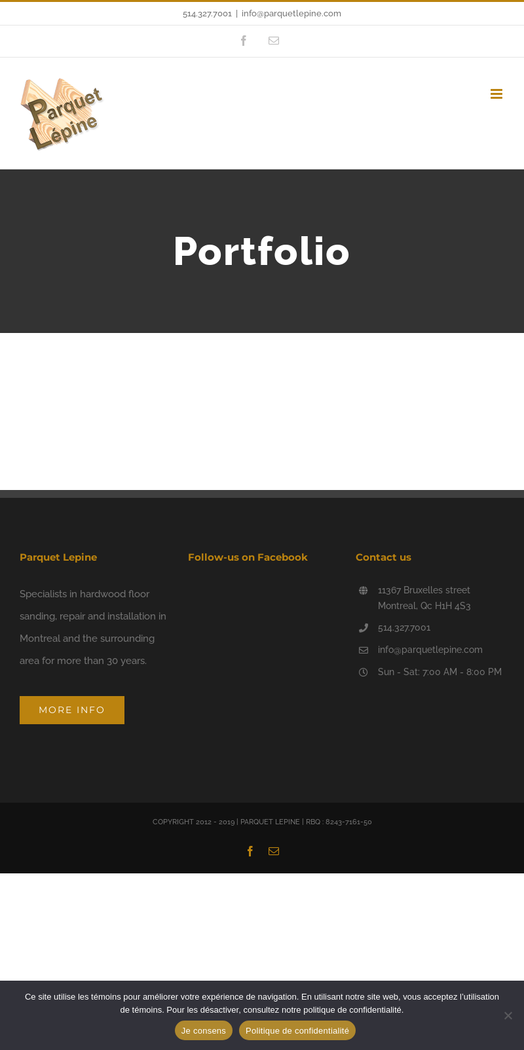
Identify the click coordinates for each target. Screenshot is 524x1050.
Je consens (203, 1031)
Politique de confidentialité (297, 1031)
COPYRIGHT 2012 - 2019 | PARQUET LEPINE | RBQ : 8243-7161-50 (262, 822)
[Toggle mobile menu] (497, 94)
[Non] (507, 1015)
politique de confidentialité (352, 1010)
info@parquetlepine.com (291, 13)
